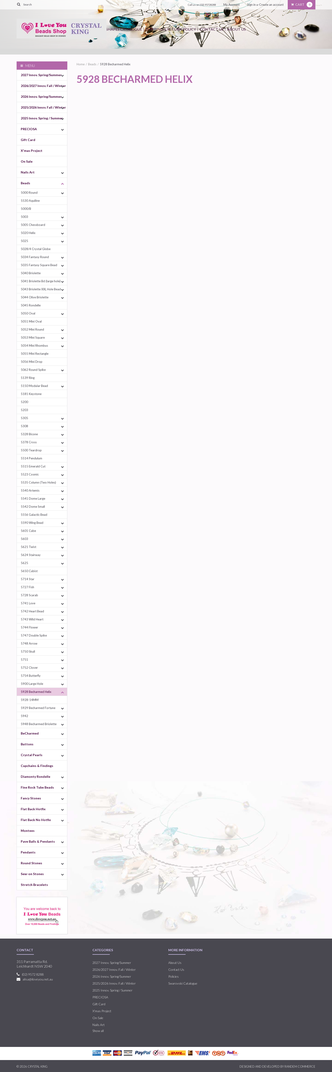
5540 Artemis (30, 490)
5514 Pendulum (31, 458)
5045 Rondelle (31, 305)
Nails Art (28, 172)
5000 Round (29, 192)
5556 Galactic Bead (34, 514)
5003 (24, 217)
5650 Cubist (29, 571)
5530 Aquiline (30, 200)
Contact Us (211, 29)
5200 (24, 402)
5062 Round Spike (33, 370)
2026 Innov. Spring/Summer (41, 96)
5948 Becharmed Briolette (38, 724)
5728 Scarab (29, 595)
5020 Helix (28, 233)
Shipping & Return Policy (171, 29)
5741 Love (28, 603)
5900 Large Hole (32, 684)
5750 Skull (28, 651)
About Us (236, 29)
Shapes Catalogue (124, 29)
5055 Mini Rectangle (34, 353)
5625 (24, 563)
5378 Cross (29, 442)
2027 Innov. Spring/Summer (41, 75)
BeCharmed (30, 733)
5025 (24, 241)
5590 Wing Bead (32, 522)
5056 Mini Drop (31, 361)
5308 (24, 426)
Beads (25, 183)
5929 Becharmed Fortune (38, 708)
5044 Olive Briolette (34, 297)
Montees (28, 831)
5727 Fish (27, 587)
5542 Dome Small (33, 506)
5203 (24, 410)
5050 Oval (28, 313)
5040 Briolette (31, 273)
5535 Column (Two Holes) (38, 482)
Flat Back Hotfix (33, 809)
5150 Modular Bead (34, 386)
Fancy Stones (31, 798)
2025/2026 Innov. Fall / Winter (43, 107)
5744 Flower (29, 627)
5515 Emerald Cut (33, 466)
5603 (24, 539)
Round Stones (31, 863)
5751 (24, 659)
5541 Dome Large (33, 498)
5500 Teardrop (31, 450)
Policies (173, 976)
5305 (24, 418)
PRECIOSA (29, 129)
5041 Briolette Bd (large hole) (41, 281)
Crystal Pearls (31, 755)
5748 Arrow (29, 643)
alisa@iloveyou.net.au (38, 979)
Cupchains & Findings (37, 766)
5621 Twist (28, 547)
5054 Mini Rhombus (34, 345)
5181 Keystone (31, 394)
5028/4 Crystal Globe (35, 249)
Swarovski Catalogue (182, 983)
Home (81, 64)
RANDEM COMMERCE (300, 1066)
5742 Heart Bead (32, 611)
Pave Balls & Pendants (38, 841)
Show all (98, 1031)
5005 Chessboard (33, 225)
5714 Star (27, 579)
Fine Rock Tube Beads (37, 787)
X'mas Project (31, 151)
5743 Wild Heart (32, 619)
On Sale (27, 161)
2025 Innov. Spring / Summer (42, 118)
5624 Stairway (31, 555)
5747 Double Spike (34, 635)
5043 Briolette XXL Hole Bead (41, 289)
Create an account (271, 4)
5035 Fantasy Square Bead (39, 265)
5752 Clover (29, 667)
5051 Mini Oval (31, 321)
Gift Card (28, 140)
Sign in (251, 4)
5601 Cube (28, 531)
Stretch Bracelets (34, 885)
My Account (231, 4)
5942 (24, 716)
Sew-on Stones (32, 874)
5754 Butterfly (31, 675)
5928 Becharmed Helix (36, 692)
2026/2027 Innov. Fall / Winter (43, 86)
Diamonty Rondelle (35, 776)
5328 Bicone (29, 434)
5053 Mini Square (33, 337)
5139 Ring (28, 378)
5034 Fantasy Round (35, 257)
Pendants (28, 852)
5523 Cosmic (30, 474)
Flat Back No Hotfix (36, 820)
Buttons (27, 744)
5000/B (26, 208)
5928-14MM (30, 700)
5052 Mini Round (32, 329)
